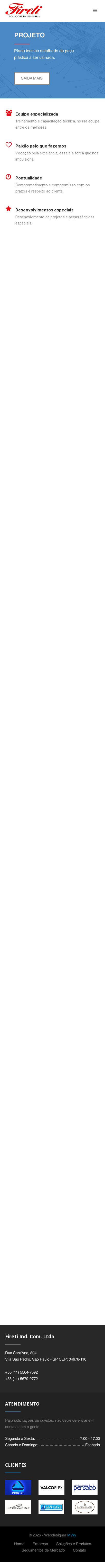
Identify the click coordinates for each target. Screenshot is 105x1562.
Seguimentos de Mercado (43, 1550)
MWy (71, 1535)
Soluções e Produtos (73, 1544)
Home (19, 1544)
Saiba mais (32, 78)
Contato (79, 1550)
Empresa (40, 1544)
